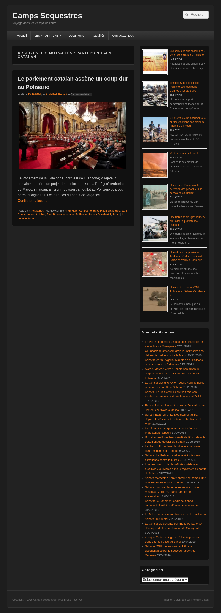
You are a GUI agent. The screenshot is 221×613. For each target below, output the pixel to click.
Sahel (115, 214)
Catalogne (85, 210)
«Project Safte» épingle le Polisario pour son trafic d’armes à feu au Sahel (184, 86)
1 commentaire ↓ (81, 94)
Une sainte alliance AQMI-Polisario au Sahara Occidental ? (187, 291)
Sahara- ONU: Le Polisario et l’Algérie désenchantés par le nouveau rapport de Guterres (170, 551)
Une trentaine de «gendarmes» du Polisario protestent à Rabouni (187, 221)
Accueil (22, 35)
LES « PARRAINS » (47, 35)
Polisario (81, 214)
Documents (76, 35)
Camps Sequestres (47, 15)
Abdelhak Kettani (56, 94)
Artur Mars (71, 210)
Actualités (98, 35)
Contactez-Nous (123, 35)
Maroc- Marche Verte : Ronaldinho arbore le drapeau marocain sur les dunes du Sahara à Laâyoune (173, 373)
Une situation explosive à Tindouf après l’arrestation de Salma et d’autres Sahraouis (186, 256)
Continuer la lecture (35, 200)
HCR (96, 210)
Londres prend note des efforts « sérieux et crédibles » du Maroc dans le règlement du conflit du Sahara (175, 469)
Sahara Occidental (99, 214)
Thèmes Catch (200, 599)
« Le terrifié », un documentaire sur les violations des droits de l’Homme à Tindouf (188, 122)
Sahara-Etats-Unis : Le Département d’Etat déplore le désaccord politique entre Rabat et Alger (173, 419)
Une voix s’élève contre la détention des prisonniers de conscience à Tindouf (186, 189)
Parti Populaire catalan (60, 214)
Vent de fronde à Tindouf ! (184, 153)
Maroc (116, 210)
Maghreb (105, 210)
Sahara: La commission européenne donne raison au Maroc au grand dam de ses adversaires (172, 492)
